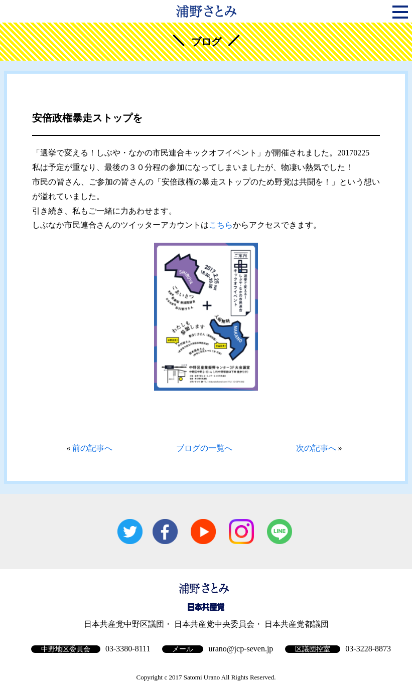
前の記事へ (92, 448)
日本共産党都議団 (296, 624)
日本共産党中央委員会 (214, 624)
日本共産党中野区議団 (124, 624)
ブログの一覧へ (204, 448)
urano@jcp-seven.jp (240, 648)
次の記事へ (316, 448)
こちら (221, 225)
